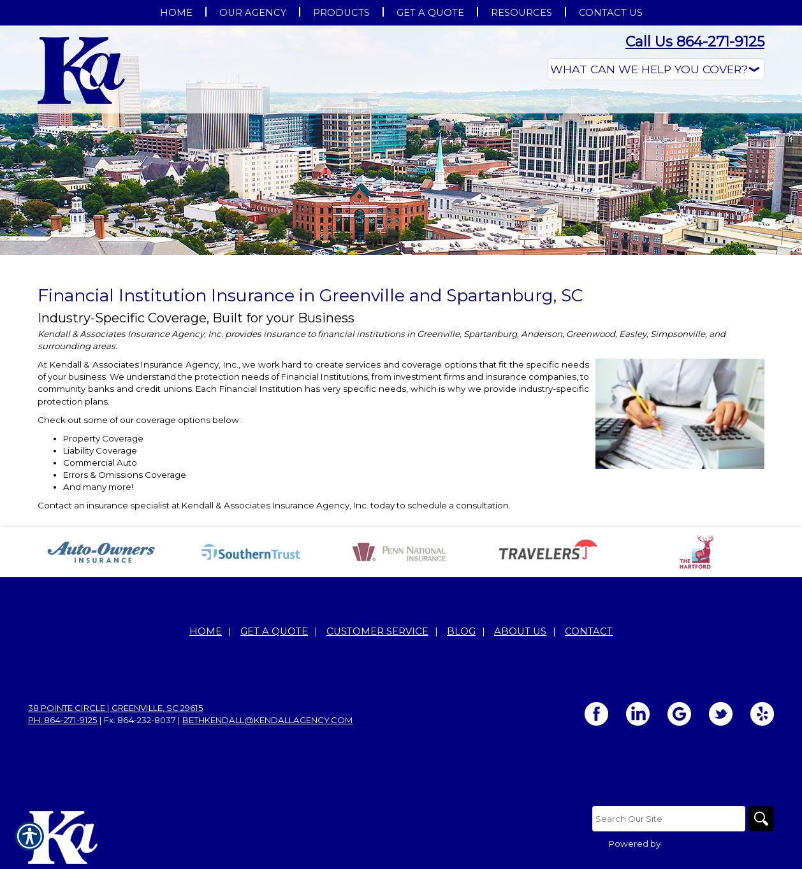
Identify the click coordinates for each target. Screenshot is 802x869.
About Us (520, 631)
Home (205, 631)
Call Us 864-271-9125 (694, 41)
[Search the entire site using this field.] (668, 818)
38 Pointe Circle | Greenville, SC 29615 (115, 708)
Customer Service (377, 631)
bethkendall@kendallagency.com (267, 720)
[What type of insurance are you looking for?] (656, 69)
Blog (461, 631)
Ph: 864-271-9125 (63, 720)
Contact (589, 631)
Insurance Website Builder (718, 843)
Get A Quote (274, 631)
